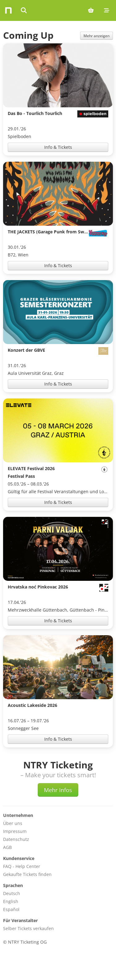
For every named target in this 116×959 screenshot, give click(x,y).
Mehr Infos (58, 790)
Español (11, 909)
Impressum (15, 831)
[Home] (8, 10)
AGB (7, 847)
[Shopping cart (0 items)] (91, 10)
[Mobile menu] (106, 10)
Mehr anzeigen (97, 35)
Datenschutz (16, 839)
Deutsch (11, 893)
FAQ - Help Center (21, 866)
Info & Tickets (58, 147)
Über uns (12, 823)
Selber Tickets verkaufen (28, 928)
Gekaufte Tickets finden (27, 874)
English (10, 901)
